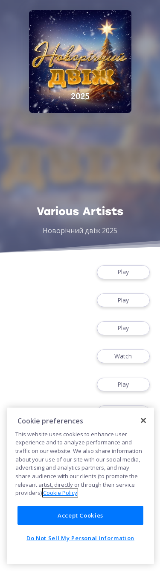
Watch (123, 356)
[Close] (143, 420)
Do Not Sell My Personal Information (80, 538)
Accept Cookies (80, 515)
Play (123, 272)
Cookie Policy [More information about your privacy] (60, 493)
